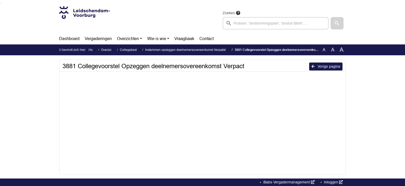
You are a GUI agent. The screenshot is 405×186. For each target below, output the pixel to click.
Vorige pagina (325, 66)
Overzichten (128, 38)
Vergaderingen (98, 38)
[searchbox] (276, 23)
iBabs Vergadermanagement (288, 182)
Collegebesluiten (132, 50)
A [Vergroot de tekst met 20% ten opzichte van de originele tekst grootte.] (332, 49)
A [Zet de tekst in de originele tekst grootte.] (324, 50)
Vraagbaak (184, 38)
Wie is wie (156, 38)
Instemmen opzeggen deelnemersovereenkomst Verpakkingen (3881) (194, 50)
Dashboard (69, 38)
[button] (337, 23)
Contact (206, 38)
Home (93, 50)
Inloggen (333, 182)
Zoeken (229, 13)
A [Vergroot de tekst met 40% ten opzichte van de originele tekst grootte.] (342, 50)
